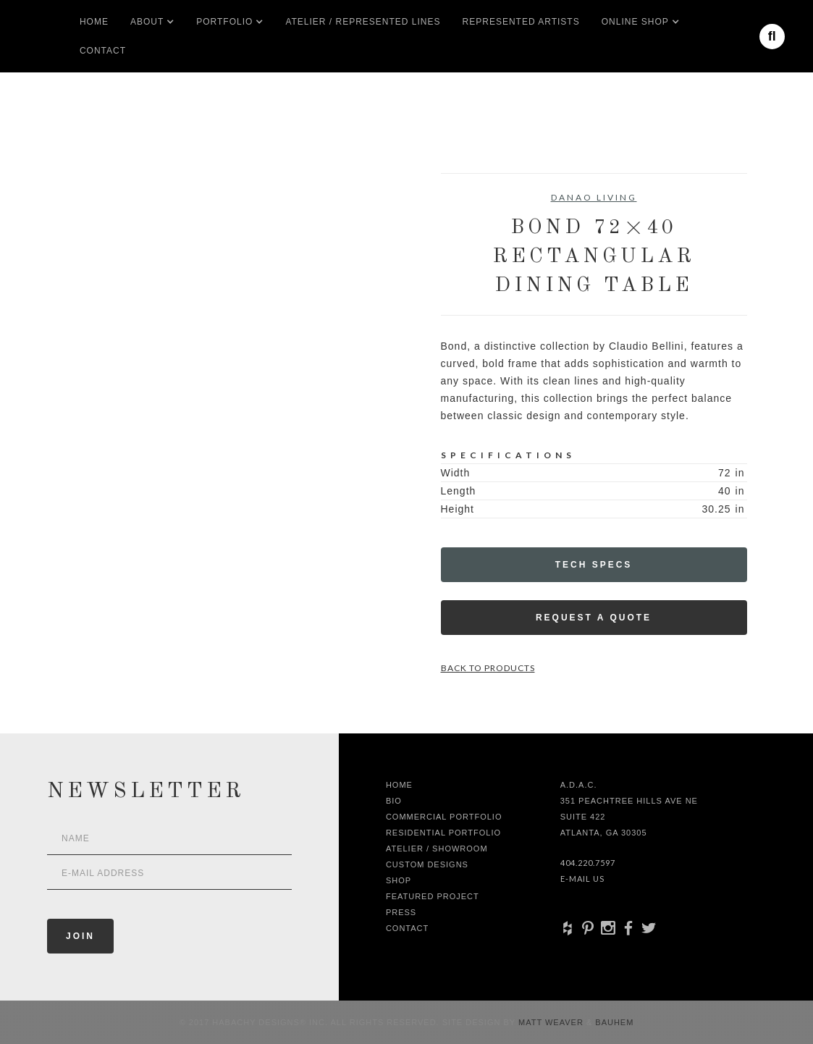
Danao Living (594, 197)
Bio (394, 800)
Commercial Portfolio (444, 816)
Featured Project (432, 896)
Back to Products (488, 667)
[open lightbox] (99, 238)
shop (398, 880)
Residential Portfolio (443, 832)
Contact (103, 51)
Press (401, 912)
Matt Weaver (552, 1022)
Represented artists (521, 22)
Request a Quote (594, 617)
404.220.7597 (587, 862)
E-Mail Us (582, 878)
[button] (146, 21)
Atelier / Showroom (437, 848)
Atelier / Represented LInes (362, 22)
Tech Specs (594, 565)
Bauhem (612, 1022)
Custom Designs (427, 864)
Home (94, 22)
